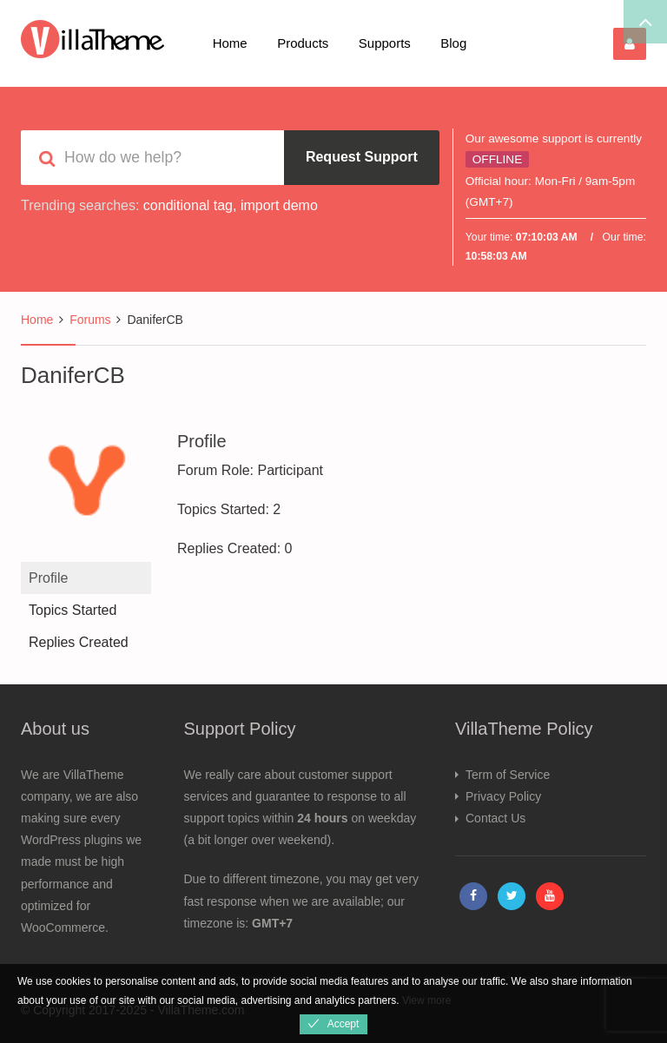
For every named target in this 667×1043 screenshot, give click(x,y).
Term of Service (508, 775)
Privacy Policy (503, 796)
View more (426, 1000)
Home (230, 43)
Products (302, 43)
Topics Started (72, 610)
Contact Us (495, 818)
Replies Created (79, 642)
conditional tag (188, 205)
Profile (48, 578)
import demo (279, 205)
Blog (453, 43)
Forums (89, 320)
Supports (385, 43)
